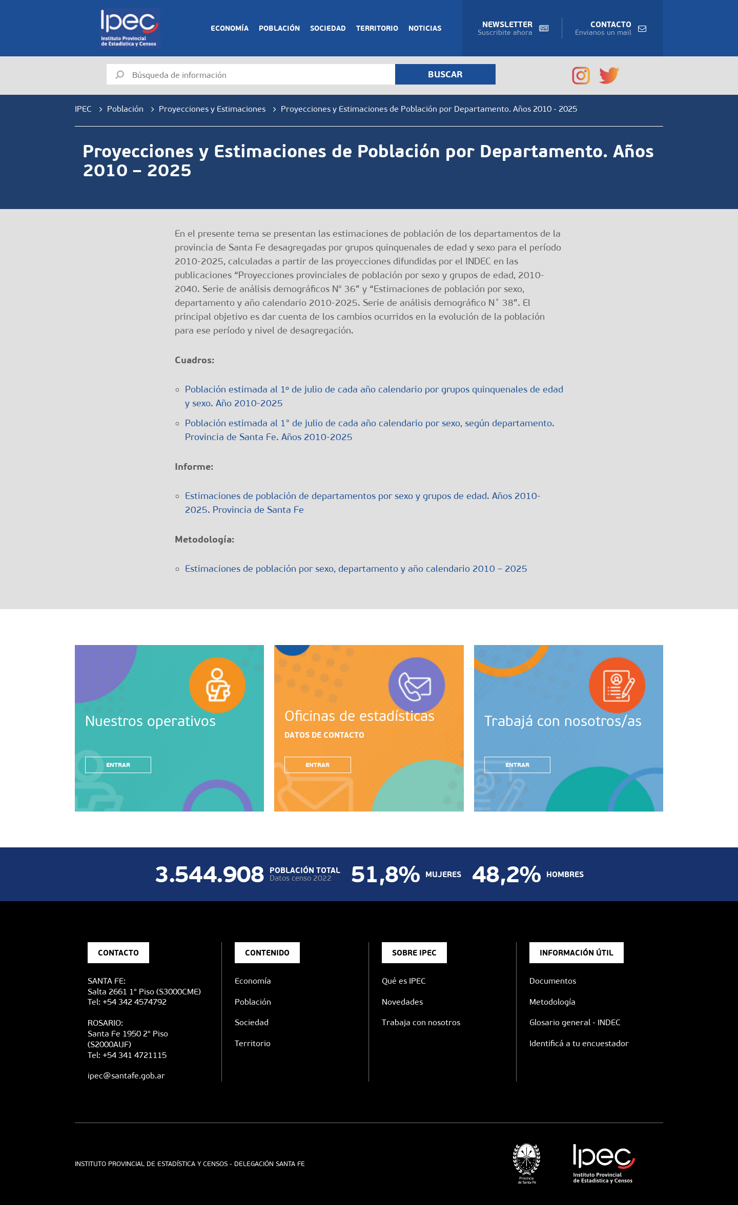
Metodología (552, 1002)
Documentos (552, 981)
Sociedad (328, 28)
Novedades (402, 1002)
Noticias (424, 28)
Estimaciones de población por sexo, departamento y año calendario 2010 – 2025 (356, 568)
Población (279, 28)
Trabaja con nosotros (421, 1022)
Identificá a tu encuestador (579, 1043)
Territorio (377, 28)
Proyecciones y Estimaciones (212, 109)
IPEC (83, 109)
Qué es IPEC (404, 981)
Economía (230, 28)
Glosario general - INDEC (575, 1022)
